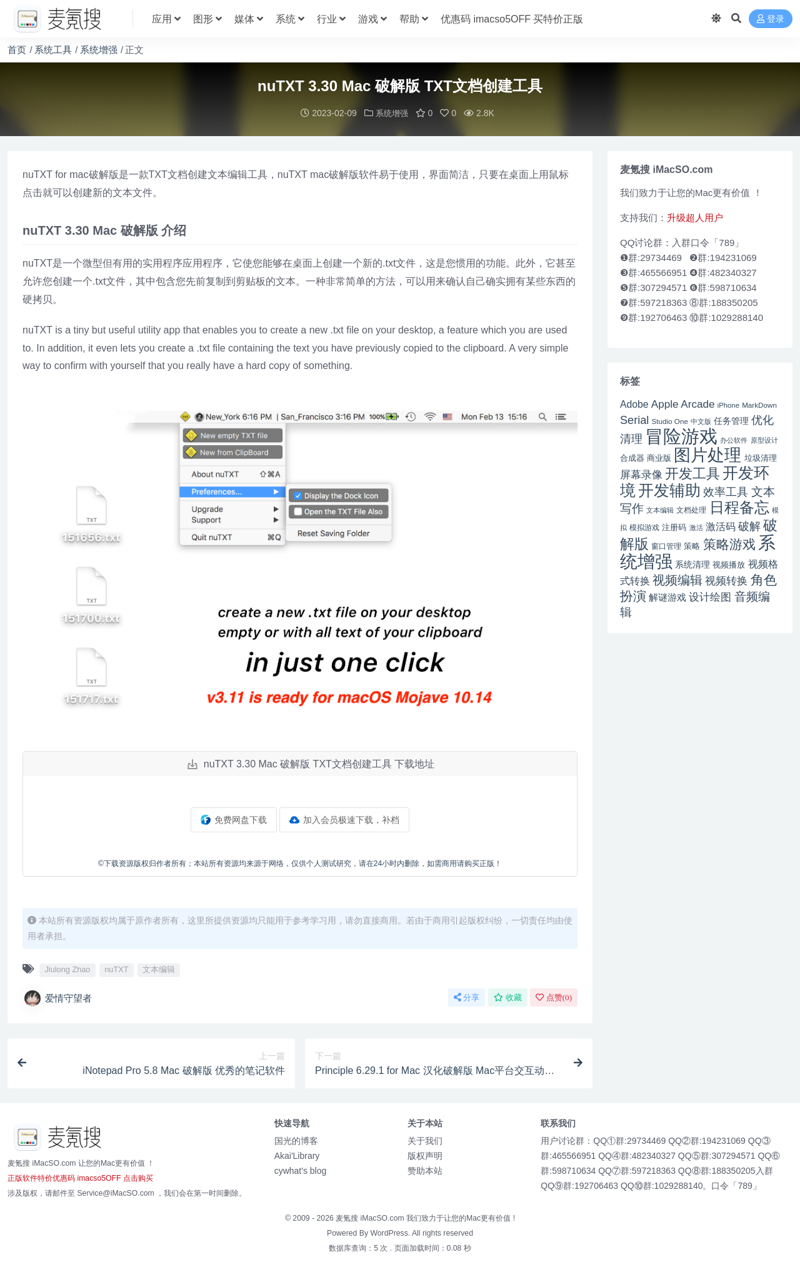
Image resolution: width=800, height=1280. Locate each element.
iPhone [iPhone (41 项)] (728, 404)
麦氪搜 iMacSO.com (371, 1217)
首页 (17, 49)
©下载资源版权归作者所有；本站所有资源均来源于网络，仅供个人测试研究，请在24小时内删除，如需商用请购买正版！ (300, 863)
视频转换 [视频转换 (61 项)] (726, 580)
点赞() (554, 997)
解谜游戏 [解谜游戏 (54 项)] (667, 596)
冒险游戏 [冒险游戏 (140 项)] (681, 435)
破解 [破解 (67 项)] (749, 525)
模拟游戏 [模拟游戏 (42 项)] (644, 527)
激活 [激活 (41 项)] (696, 527)
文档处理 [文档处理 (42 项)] (691, 509)
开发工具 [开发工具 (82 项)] (692, 473)
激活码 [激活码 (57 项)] (721, 525)
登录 (770, 19)
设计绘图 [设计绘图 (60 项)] (710, 597)
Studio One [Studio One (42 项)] (670, 420)
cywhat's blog (300, 1170)
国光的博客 (296, 1140)
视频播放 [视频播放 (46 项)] (728, 564)
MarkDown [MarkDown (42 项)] (759, 404)
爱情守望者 (57, 998)
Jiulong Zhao (67, 968)
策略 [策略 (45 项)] (692, 545)
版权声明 (425, 1155)
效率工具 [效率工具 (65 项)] (725, 491)
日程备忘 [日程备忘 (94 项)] (739, 507)
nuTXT (116, 968)
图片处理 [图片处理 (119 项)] (707, 454)
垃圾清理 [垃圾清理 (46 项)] (760, 457)
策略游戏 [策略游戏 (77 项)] (729, 543)
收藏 (508, 997)
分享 (466, 997)
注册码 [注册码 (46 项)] (674, 526)
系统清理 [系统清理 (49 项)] (692, 564)
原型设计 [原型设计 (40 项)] (764, 439)
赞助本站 (425, 1170)
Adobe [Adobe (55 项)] (634, 403)
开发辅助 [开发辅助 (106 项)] (669, 489)
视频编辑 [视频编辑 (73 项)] (677, 579)
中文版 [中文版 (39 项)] (701, 421)
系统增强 (99, 49)
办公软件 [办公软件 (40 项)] (734, 439)
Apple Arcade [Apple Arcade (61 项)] (683, 404)
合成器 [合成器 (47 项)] (632, 457)
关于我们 (425, 1140)
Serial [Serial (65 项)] (634, 419)
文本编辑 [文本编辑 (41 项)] (660, 509)
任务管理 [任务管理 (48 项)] (731, 420)
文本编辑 (158, 968)
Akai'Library (297, 1155)
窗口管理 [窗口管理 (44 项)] (666, 545)
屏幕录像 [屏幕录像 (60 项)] (641, 474)
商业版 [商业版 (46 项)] (659, 457)
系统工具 (53, 49)
